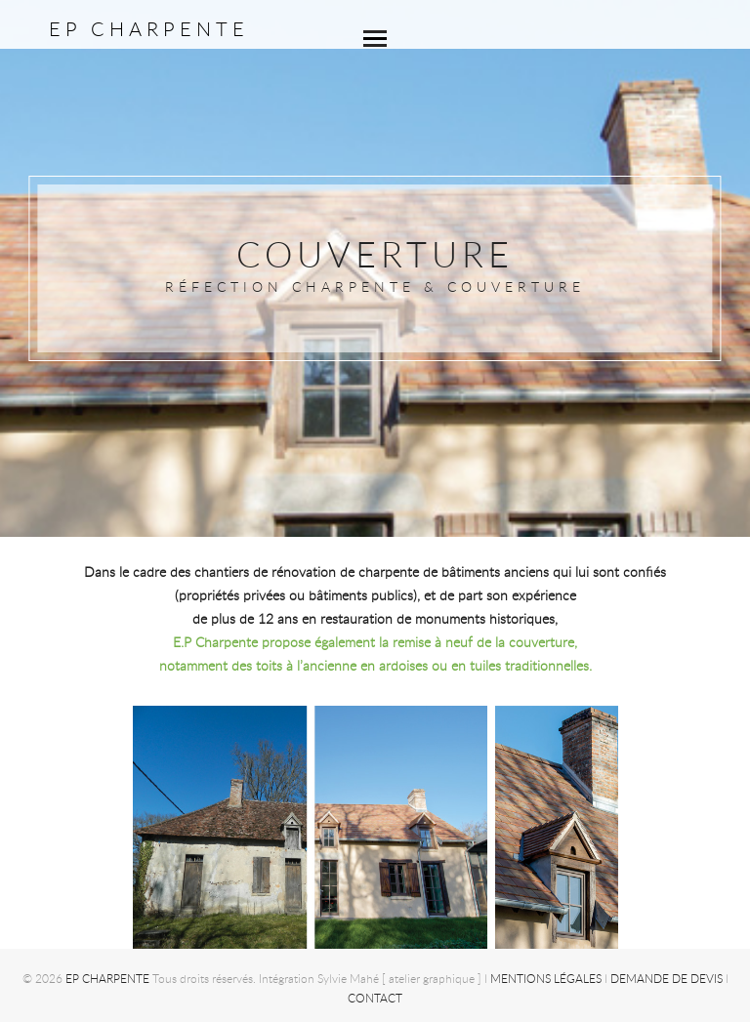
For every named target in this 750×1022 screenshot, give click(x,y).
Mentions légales (546, 978)
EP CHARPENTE (149, 29)
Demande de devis (666, 978)
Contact (375, 997)
